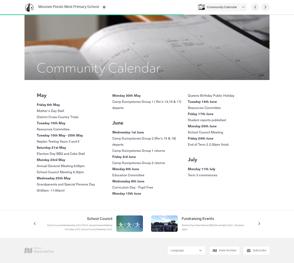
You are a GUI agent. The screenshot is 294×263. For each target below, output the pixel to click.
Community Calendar (222, 7)
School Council (99, 219)
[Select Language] (186, 250)
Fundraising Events (198, 219)
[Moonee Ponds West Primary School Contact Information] (104, 7)
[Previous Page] (255, 7)
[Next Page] (265, 7)
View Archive (224, 251)
